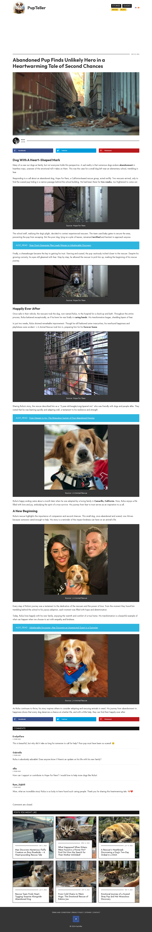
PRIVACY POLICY (77, 912)
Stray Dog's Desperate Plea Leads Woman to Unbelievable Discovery (60, 245)
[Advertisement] (76, 33)
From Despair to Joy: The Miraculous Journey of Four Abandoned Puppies (61, 418)
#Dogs (115, 9)
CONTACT (96, 912)
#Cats (123, 9)
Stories (116, 5)
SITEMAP (88, 912)
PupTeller (36, 7)
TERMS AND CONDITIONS (61, 912)
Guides (127, 5)
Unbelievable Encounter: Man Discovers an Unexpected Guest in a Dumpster (63, 627)
